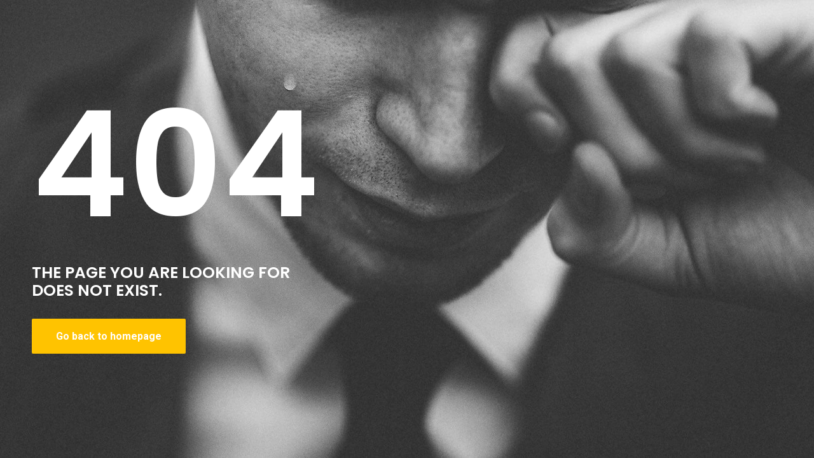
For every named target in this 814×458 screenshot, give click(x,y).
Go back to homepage (109, 336)
